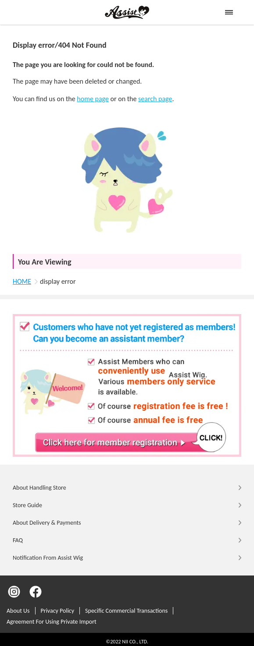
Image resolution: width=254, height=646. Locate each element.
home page (93, 99)
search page (155, 99)
